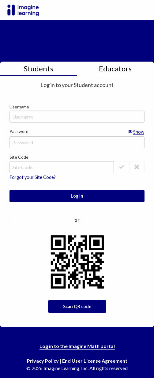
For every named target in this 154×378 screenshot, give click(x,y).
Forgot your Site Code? (33, 177)
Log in (77, 195)
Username (77, 113)
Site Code (18, 157)
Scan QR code (77, 306)
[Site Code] (61, 167)
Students (38, 68)
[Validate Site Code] (121, 167)
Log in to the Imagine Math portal (77, 346)
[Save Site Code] (137, 167)
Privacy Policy (43, 361)
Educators (115, 68)
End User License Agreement (94, 361)
